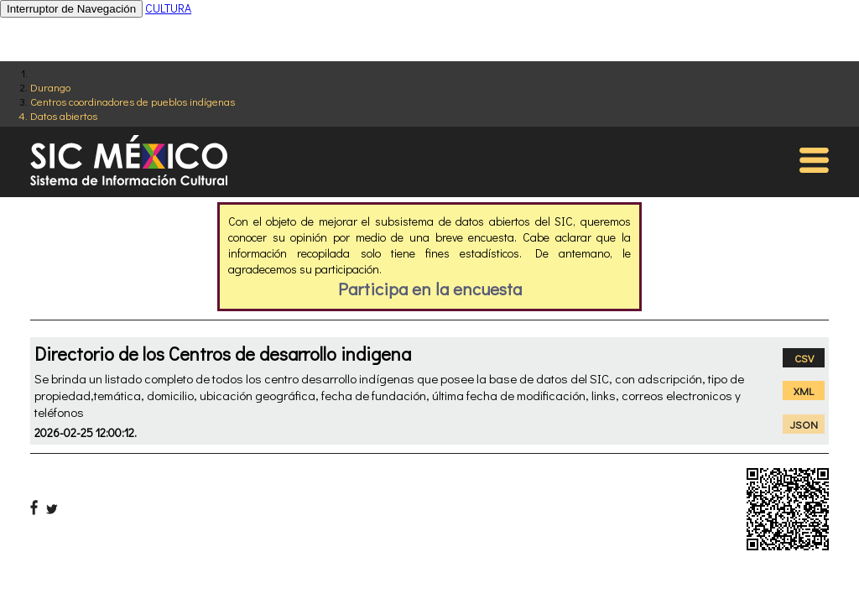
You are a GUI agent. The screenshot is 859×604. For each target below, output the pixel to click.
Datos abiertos (63, 115)
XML (804, 390)
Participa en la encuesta (430, 288)
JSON (804, 424)
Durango (50, 87)
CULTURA (168, 8)
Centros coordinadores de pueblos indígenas (132, 101)
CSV (804, 358)
